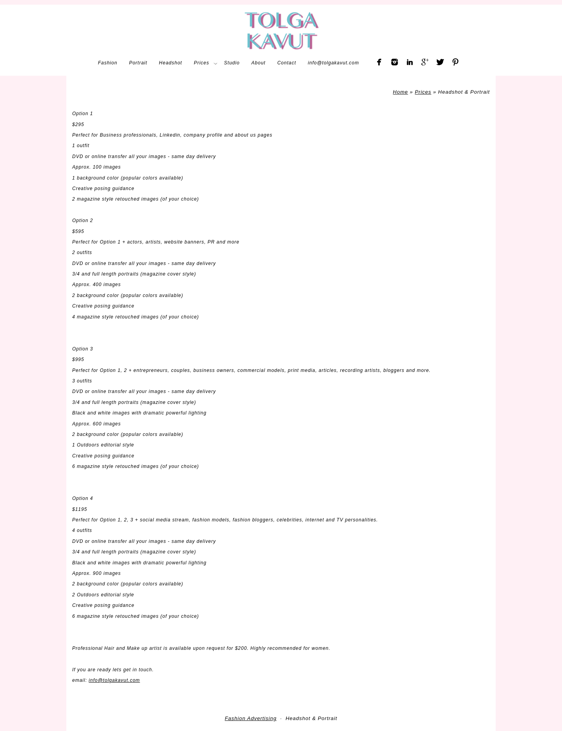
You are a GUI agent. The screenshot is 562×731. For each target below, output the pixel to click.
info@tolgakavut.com (114, 680)
